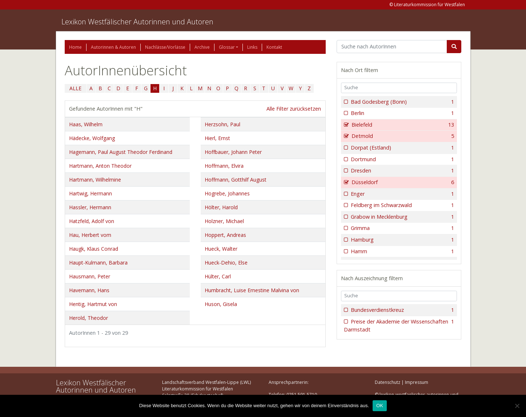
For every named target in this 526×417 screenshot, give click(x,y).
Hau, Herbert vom (90, 234)
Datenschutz (387, 382)
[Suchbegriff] (392, 46)
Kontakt (274, 47)
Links (252, 47)
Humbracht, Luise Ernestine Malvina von (252, 290)
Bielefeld (402, 125)
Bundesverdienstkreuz (401, 310)
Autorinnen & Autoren (113, 47)
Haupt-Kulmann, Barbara (98, 262)
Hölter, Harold (221, 207)
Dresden (401, 171)
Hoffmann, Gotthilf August (235, 179)
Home (75, 47)
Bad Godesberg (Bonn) (401, 102)
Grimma (401, 228)
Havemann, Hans (89, 290)
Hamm (401, 251)
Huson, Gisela (221, 304)
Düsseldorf (402, 182)
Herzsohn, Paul (222, 124)
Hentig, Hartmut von (93, 304)
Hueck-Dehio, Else (226, 262)
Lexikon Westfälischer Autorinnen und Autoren (137, 22)
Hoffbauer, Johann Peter (233, 151)
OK (379, 405)
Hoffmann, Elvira (224, 165)
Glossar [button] (227, 47)
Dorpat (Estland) (401, 148)
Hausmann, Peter (89, 276)
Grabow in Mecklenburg (401, 217)
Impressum (416, 382)
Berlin (401, 113)
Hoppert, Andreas (225, 234)
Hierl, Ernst (217, 138)
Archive (202, 47)
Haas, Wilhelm (86, 124)
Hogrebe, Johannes (227, 193)
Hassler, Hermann (90, 207)
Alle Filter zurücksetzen (293, 108)
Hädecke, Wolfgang (92, 138)
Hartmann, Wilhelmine (95, 179)
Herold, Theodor (88, 317)
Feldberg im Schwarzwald (401, 205)
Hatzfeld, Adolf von (91, 221)
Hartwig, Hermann (90, 193)
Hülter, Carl (218, 276)
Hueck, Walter (221, 248)
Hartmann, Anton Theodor (100, 165)
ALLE (75, 88)
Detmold (402, 136)
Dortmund (401, 159)
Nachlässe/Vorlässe (165, 47)
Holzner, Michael (224, 221)
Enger (401, 194)
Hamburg (401, 240)
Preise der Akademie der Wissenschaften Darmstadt (399, 325)
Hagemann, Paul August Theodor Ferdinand (120, 151)
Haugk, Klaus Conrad (93, 248)
